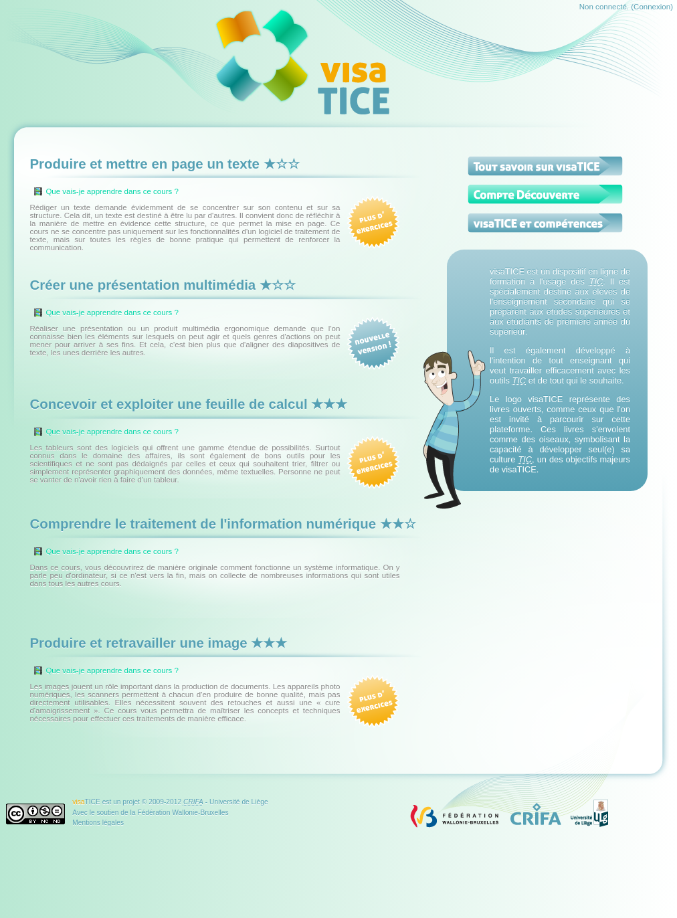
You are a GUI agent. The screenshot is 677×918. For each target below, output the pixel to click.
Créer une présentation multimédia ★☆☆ (162, 284)
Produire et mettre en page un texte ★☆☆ (164, 163)
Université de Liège (238, 802)
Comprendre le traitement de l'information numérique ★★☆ (222, 523)
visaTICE (507, 271)
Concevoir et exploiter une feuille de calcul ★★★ (188, 403)
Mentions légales (98, 822)
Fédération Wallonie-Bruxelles (182, 812)
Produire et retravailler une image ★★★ (158, 642)
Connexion (652, 7)
